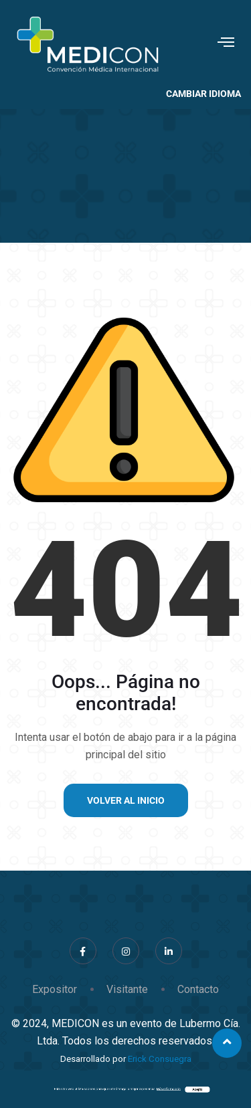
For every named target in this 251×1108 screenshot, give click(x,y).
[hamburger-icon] (226, 44)
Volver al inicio (126, 800)
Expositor (54, 989)
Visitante (127, 989)
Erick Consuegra (159, 1059)
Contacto (198, 989)
